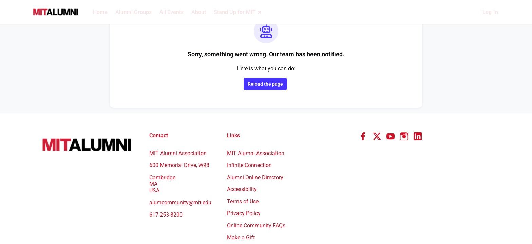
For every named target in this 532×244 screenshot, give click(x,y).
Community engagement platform (428, 223)
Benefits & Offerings (251, 194)
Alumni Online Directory (255, 122)
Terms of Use (243, 146)
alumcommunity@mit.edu (180, 147)
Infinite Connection (250, 110)
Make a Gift (241, 182)
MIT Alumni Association (256, 98)
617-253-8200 (167, 159)
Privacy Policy (244, 158)
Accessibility (242, 134)
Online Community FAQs (256, 170)
